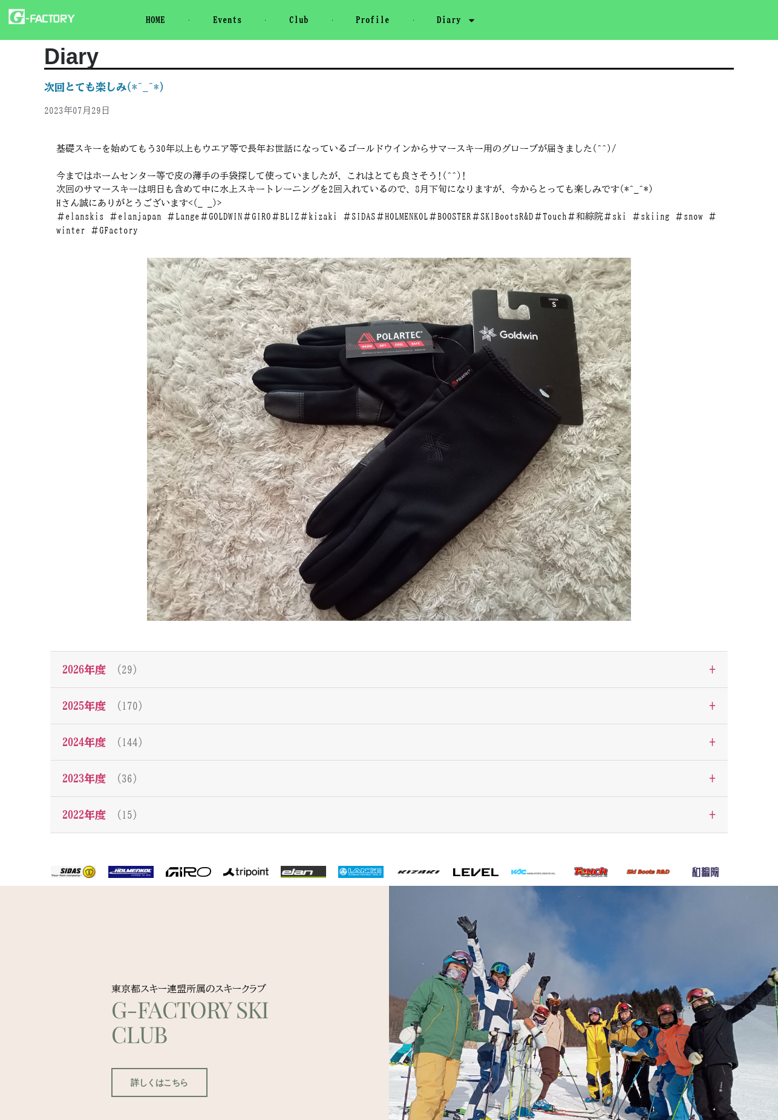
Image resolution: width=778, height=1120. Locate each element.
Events (227, 19)
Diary (456, 20)
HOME (155, 19)
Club (299, 19)
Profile (373, 19)
